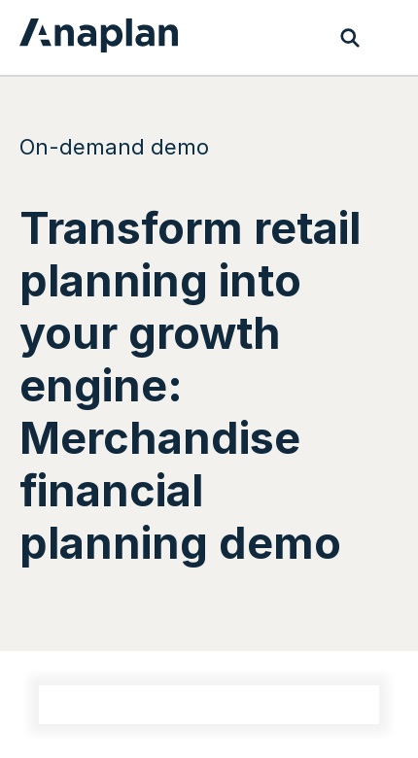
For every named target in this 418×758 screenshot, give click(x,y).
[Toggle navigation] (389, 38)
